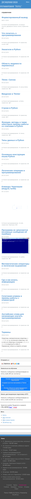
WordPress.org (7, 422)
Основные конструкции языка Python (13, 155)
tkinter (26, 87)
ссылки (4, 44)
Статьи (20, 487)
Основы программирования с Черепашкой (15, 379)
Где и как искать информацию (10, 281)
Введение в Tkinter (11, 94)
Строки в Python (10, 108)
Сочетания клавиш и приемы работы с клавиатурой (12, 298)
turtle (21, 223)
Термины (6, 332)
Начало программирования (10, 24)
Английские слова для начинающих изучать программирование (13, 316)
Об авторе (6, 472)
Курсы (15, 485)
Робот (16, 489)
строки (3, 117)
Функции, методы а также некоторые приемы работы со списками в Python (15, 124)
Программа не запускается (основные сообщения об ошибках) (15, 232)
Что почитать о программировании (11, 34)
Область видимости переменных (11, 64)
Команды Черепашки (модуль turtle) (12, 188)
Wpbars (17, 493)
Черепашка (12, 224)
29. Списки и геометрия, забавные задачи (16, 446)
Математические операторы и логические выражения (15, 265)
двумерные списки (12, 26)
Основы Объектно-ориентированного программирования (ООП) (15, 388)
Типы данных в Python (13, 140)
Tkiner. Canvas (9, 80)
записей (6, 418)
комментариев (9, 420)
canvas (22, 87)
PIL (3, 385)
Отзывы (5, 450)
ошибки (22, 257)
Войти (4, 415)
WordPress (15, 495)
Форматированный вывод (15, 17)
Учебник (6, 487)
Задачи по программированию (12, 467)
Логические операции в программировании (13, 171)
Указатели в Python (11, 49)
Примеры (14, 487)
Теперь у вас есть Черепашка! (12, 474)
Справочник (22, 485)
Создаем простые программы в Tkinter (14, 383)
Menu (27, 2)
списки (19, 26)
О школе (9, 485)
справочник (25, 26)
